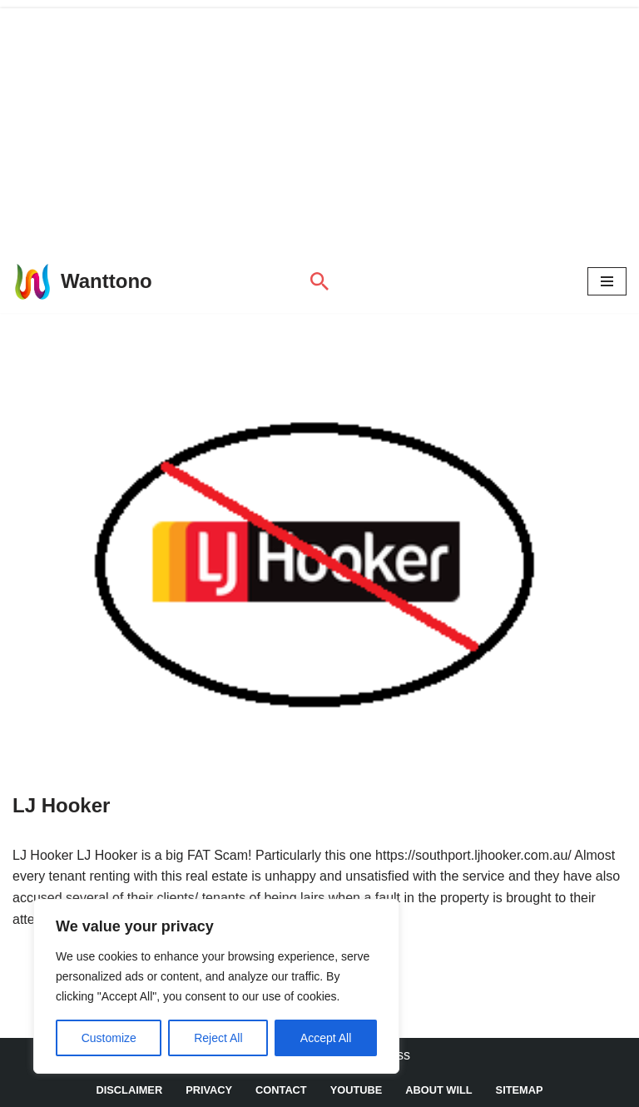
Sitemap (519, 1090)
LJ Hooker (61, 805)
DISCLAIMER (130, 1090)
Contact (281, 1090)
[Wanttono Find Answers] (82, 281)
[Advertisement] (319, 124)
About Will (438, 1090)
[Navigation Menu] (607, 281)
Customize (109, 1038)
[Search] (319, 281)
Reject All (218, 1038)
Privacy (209, 1090)
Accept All (325, 1038)
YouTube (356, 1090)
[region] (216, 986)
